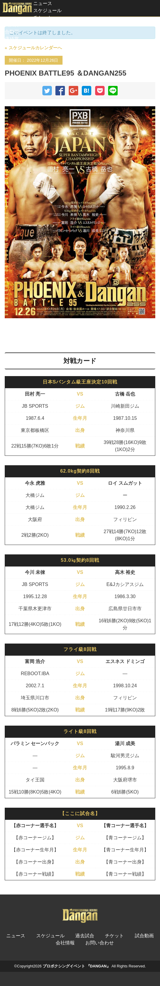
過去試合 (9, 24)
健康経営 (9, 38)
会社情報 (65, 942)
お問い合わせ (99, 942)
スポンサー (12, 45)
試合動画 (9, 31)
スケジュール (47, 10)
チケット (42, 17)
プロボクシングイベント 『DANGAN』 (77, 966)
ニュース (42, 3)
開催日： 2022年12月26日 (33, 60)
